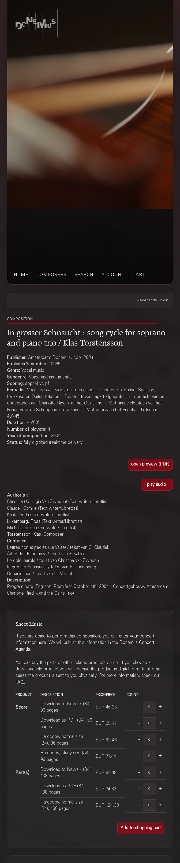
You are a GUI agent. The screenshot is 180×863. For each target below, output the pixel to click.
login (164, 300)
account (113, 275)
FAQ (20, 682)
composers (51, 275)
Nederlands (147, 300)
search (83, 275)
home (21, 275)
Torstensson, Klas (24, 534)
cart (139, 275)
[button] (150, 465)
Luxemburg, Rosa (23, 522)
